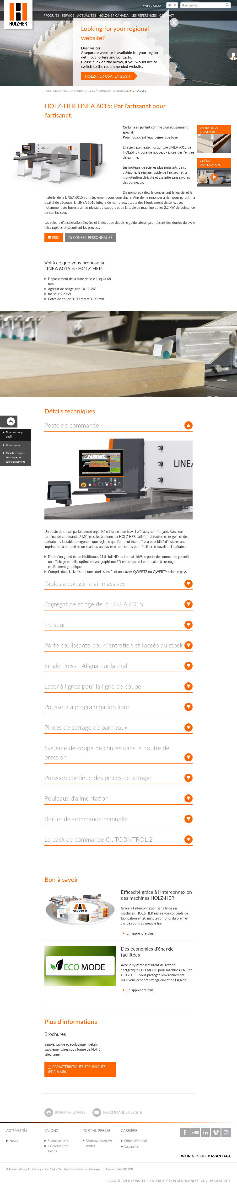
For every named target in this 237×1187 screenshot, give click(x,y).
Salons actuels (58, 1141)
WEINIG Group (152, 5)
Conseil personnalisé (90, 237)
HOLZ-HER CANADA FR (57, 90)
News (14, 1141)
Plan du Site (220, 1181)
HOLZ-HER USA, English (107, 76)
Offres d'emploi (135, 1141)
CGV (204, 1181)
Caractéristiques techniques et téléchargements (15, 457)
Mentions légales (138, 1181)
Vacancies (131, 1146)
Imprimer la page (70, 1112)
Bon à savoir (13, 445)
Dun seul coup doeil (14, 434)
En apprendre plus (140, 933)
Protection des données (177, 1181)
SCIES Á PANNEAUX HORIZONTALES (109, 90)
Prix (53, 237)
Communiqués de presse (99, 1142)
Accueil (114, 1181)
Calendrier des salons (58, 1148)
